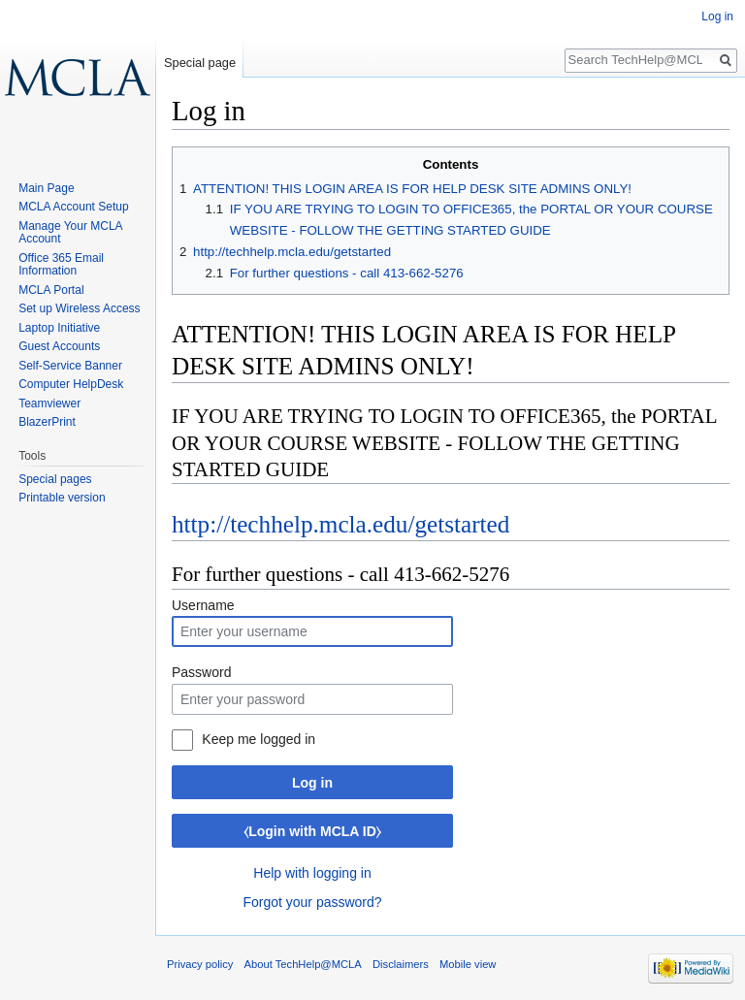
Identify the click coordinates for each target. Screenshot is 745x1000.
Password (201, 672)
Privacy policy (200, 964)
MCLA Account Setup (73, 206)
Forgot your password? (312, 902)
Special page (200, 62)
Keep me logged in (258, 739)
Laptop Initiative (59, 328)
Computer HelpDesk (70, 384)
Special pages (54, 479)
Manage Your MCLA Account (70, 232)
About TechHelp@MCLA (303, 964)
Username (203, 605)
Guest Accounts (59, 346)
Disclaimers (400, 964)
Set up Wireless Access (79, 308)
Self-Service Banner (70, 365)
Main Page (46, 188)
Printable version (61, 497)
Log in (312, 782)
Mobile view (467, 964)
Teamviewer (49, 403)
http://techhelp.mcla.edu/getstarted (340, 524)
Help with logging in (312, 873)
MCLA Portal (50, 290)
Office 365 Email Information (61, 264)
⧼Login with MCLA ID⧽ (312, 831)
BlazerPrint (47, 422)
